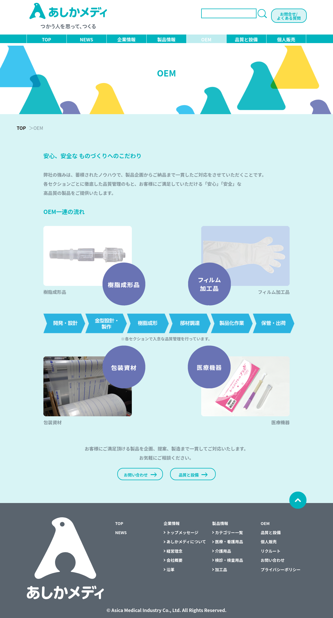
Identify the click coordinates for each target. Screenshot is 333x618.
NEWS (86, 39)
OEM (206, 39)
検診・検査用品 (229, 560)
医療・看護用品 (229, 541)
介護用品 (223, 551)
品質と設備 (246, 39)
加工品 (221, 569)
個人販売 (286, 39)
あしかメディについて (186, 541)
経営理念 (175, 551)
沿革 (171, 569)
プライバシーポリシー (281, 569)
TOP (46, 39)
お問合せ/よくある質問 (289, 16)
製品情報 (166, 39)
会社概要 (175, 560)
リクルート (271, 551)
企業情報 (126, 39)
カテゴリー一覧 (229, 532)
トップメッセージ (183, 532)
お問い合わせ (273, 560)
